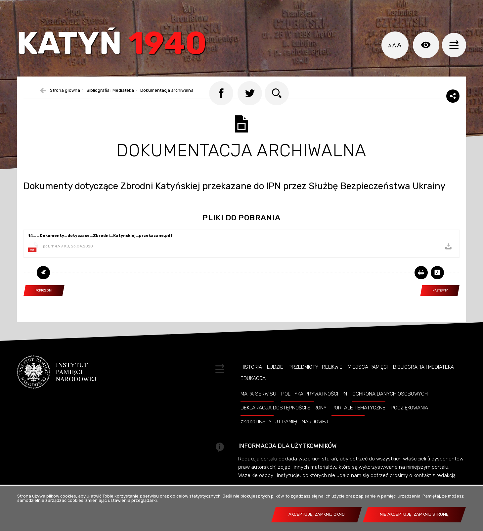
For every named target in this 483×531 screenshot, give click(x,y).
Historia (251, 382)
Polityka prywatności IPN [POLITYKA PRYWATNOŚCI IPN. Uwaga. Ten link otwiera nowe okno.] (314, 409)
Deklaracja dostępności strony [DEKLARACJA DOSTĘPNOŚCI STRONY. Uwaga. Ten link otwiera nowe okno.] (284, 423)
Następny (433, 303)
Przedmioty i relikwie (315, 382)
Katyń (117, 48)
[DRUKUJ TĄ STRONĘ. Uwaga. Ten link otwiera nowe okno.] (421, 287)
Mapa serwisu (258, 409)
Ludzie (275, 382)
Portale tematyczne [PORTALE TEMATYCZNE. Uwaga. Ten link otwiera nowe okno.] (358, 423)
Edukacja (253, 393)
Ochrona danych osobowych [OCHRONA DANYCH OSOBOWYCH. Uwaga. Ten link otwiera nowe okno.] (390, 409)
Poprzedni (37, 303)
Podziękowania (409, 423)
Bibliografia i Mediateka (423, 382)
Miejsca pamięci (368, 382)
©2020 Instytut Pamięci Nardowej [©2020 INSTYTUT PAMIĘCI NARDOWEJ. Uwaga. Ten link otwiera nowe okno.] (284, 437)
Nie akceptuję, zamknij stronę (414, 514)
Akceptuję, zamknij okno (316, 514)
